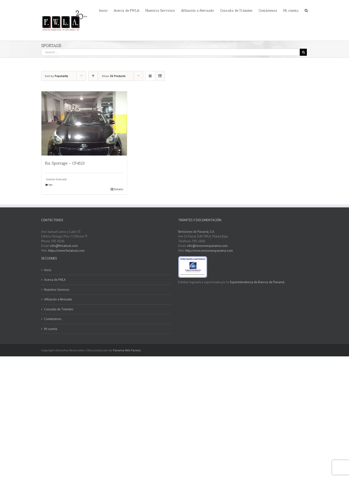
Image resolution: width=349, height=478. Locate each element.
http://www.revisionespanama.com (209, 251)
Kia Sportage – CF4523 (65, 163)
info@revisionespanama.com (207, 246)
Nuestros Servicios (56, 290)
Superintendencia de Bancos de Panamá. (257, 282)
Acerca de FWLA (55, 280)
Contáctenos (53, 319)
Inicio (47, 270)
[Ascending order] (93, 76)
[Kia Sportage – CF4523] (84, 123)
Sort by (56, 76)
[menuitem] (106, 10)
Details (118, 189)
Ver (50, 185)
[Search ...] (170, 52)
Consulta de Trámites (58, 309)
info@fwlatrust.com (64, 246)
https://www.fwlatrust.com (66, 251)
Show (114, 76)
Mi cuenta (50, 329)
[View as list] (160, 76)
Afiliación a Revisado (58, 299)
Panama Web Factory (127, 350)
